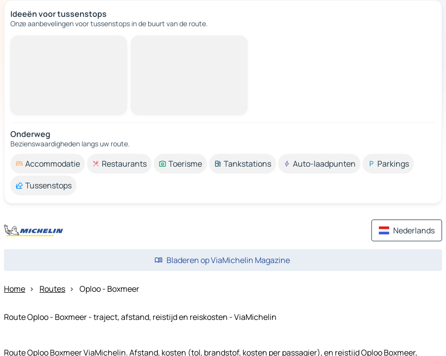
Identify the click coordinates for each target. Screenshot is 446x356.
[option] (47, 164)
